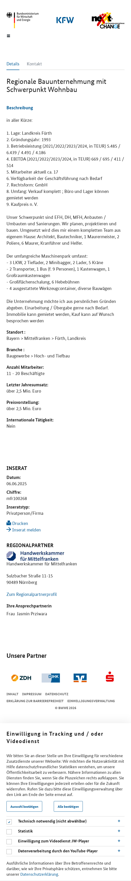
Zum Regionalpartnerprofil (31, 594)
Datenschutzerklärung (39, 874)
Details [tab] (12, 64)
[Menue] (8, 35)
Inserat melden (23, 530)
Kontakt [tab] (34, 64)
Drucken (17, 523)
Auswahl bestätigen (24, 806)
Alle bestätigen (68, 806)
